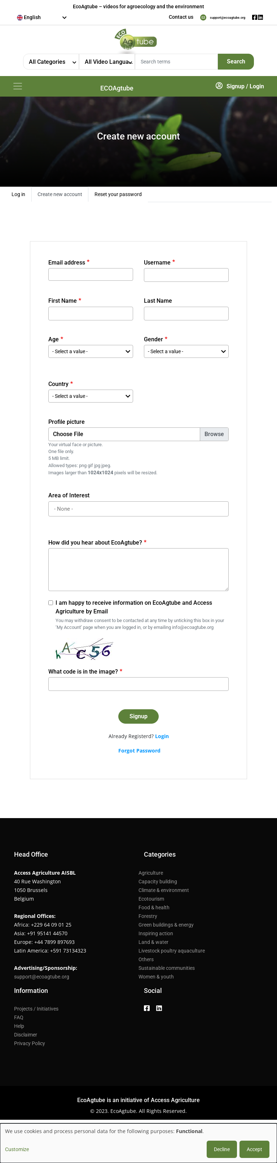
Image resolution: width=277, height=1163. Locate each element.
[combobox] (42, 18)
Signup (236, 87)
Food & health (154, 910)
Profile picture (66, 424)
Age (53, 341)
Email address (66, 264)
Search (236, 61)
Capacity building (157, 884)
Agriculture (150, 875)
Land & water (153, 944)
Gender (153, 341)
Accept (254, 1149)
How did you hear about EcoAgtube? (95, 544)
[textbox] (42, 17)
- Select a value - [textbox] (70, 353)
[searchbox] (139, 511)
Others (146, 961)
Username (157, 264)
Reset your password (118, 196)
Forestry (147, 918)
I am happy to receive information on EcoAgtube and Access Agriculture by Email (134, 609)
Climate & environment (163, 892)
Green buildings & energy (166, 927)
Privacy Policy (29, 1045)
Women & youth (156, 979)
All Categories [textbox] (47, 61)
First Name (62, 302)
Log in (18, 196)
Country (58, 386)
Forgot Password (139, 752)
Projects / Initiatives (36, 1011)
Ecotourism (151, 901)
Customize (17, 1149)
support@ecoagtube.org (217, 17)
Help (19, 1028)
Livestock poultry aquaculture (171, 953)
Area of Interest (68, 497)
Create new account (60, 196)
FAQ (18, 1019)
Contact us (160, 17)
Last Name (158, 302)
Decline (222, 1149)
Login (257, 87)
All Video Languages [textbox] (110, 61)
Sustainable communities (166, 970)
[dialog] (138, 1143)
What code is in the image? (83, 673)
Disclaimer (25, 1037)
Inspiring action (155, 935)
